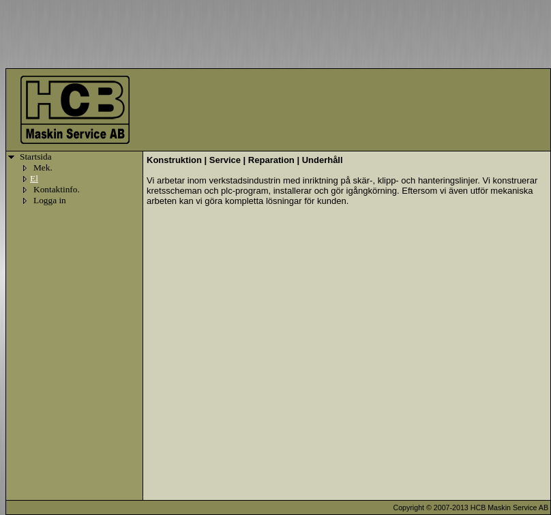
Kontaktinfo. (56, 189)
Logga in (49, 200)
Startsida (36, 156)
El (34, 178)
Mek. (43, 167)
